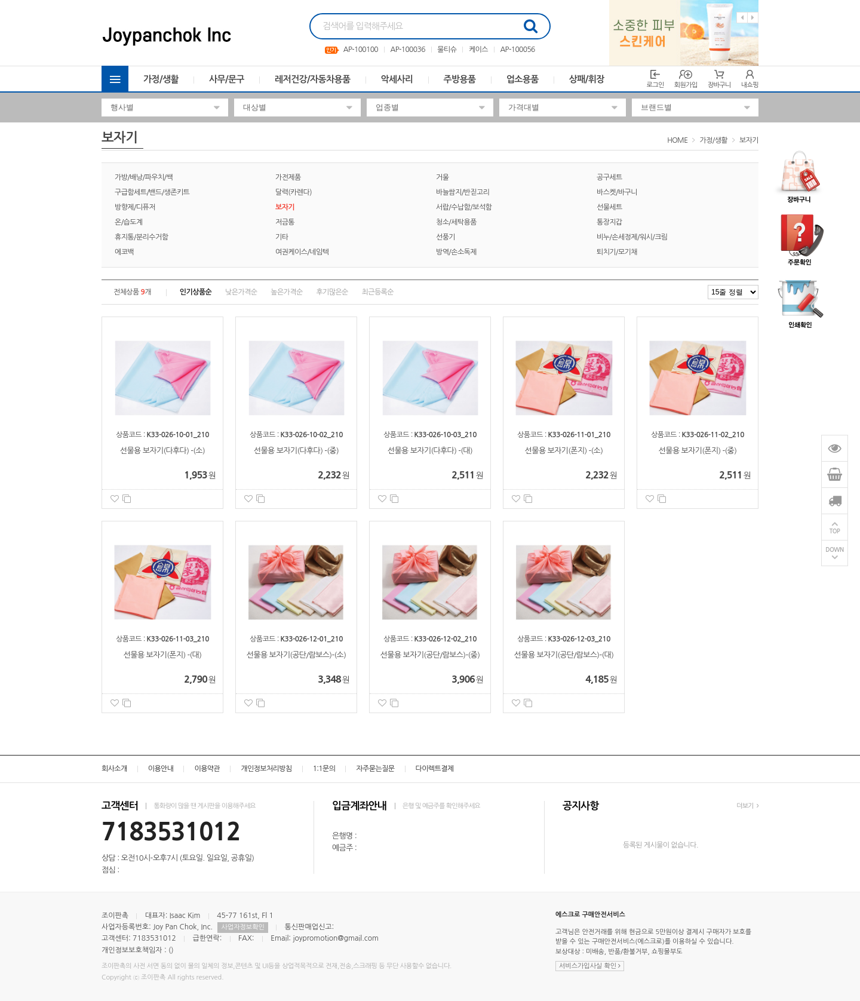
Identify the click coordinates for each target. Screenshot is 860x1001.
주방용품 (460, 79)
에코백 (124, 252)
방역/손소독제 (456, 252)
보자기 (748, 140)
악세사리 (397, 79)
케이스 (478, 49)
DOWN (834, 549)
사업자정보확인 (242, 927)
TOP (835, 531)
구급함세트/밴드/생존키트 (152, 192)
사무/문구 (226, 79)
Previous (742, 17)
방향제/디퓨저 (135, 207)
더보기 (747, 806)
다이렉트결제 (435, 768)
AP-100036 (408, 49)
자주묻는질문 (375, 768)
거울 (442, 177)
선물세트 (609, 207)
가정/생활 (161, 79)
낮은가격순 (241, 292)
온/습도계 (129, 222)
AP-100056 (517, 49)
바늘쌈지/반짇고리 (462, 192)
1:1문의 (324, 768)
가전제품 (288, 177)
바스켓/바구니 (617, 192)
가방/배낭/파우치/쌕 (144, 177)
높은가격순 (286, 292)
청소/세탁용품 (456, 222)
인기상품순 (195, 292)
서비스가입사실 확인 (590, 966)
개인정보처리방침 (266, 768)
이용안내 (161, 768)
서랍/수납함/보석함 (464, 207)
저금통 (284, 222)
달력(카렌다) (293, 192)
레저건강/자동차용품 (313, 79)
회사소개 (114, 768)
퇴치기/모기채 (617, 252)
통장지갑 (609, 222)
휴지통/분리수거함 (141, 237)
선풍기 (445, 237)
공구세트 (609, 177)
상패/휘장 (586, 79)
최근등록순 (378, 292)
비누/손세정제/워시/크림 (632, 237)
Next (752, 17)
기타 (281, 237)
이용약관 (207, 768)
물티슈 (446, 49)
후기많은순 (332, 292)
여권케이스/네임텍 (301, 252)
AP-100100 (360, 49)
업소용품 (522, 79)
